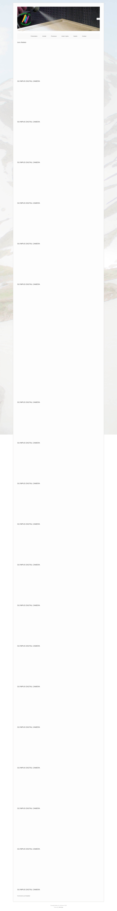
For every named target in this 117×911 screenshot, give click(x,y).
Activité (44, 36)
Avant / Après (65, 36)
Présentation (34, 36)
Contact (84, 36)
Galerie (75, 36)
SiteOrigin (61, 907)
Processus (54, 36)
